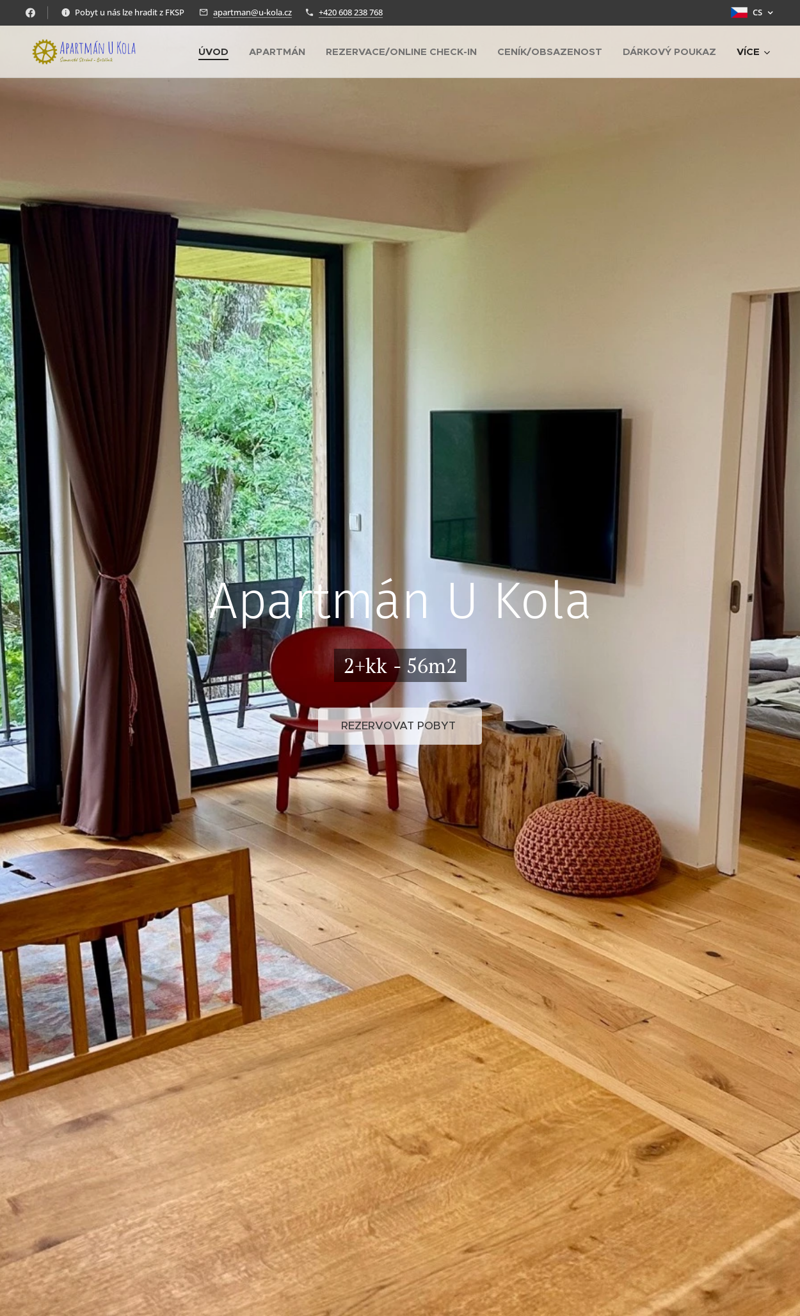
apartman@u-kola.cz (252, 12)
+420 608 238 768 (351, 12)
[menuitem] (217, 52)
